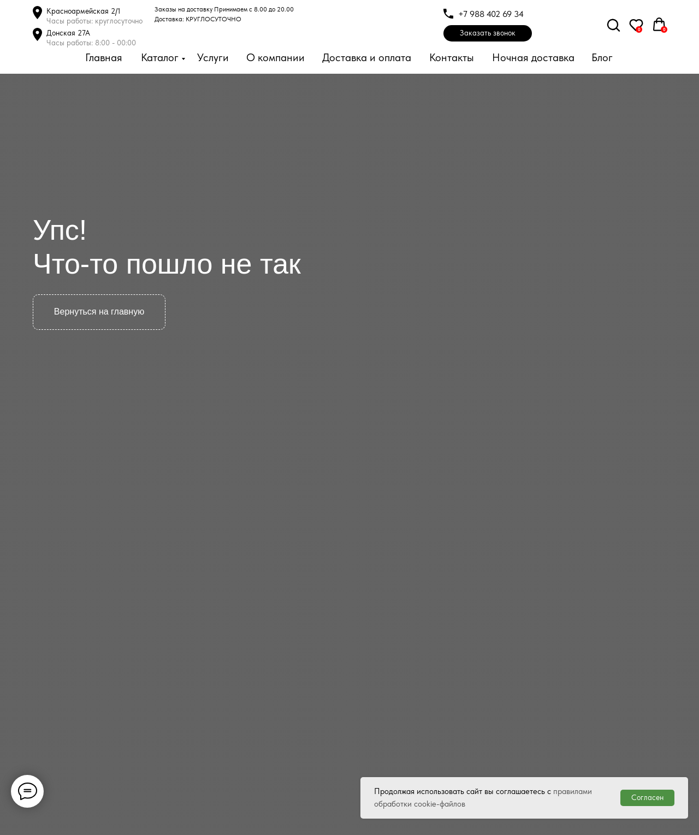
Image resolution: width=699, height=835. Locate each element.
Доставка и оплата (366, 57)
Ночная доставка (533, 57)
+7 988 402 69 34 (491, 14)
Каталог (160, 57)
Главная (103, 57)
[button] (487, 33)
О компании (275, 57)
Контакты (451, 57)
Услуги (213, 57)
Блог (602, 57)
